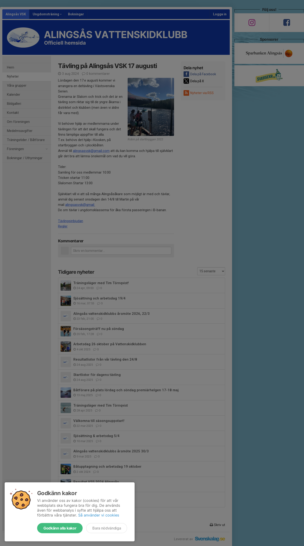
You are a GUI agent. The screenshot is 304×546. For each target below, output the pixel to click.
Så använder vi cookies (98, 515)
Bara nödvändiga (106, 528)
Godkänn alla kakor (59, 528)
